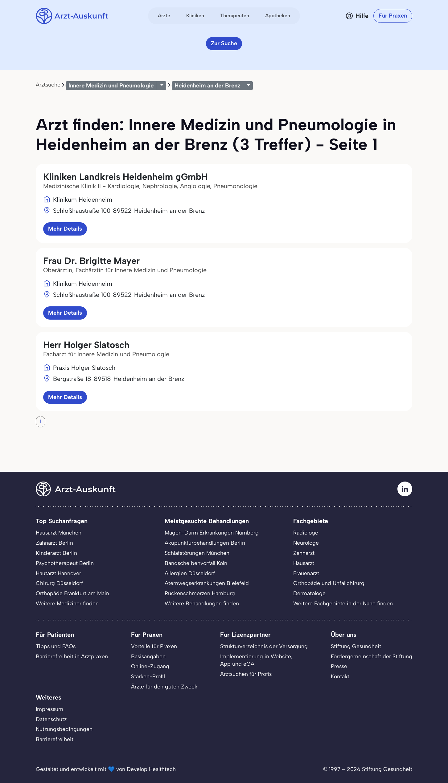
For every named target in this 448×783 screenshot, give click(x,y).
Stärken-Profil (148, 676)
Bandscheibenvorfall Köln (196, 563)
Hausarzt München (58, 532)
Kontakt (340, 676)
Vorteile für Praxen (154, 646)
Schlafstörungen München (197, 553)
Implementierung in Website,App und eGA (256, 660)
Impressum (49, 709)
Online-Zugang (150, 666)
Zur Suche (224, 43)
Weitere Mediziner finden (67, 603)
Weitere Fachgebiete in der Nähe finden (343, 603)
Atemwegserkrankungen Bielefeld (207, 583)
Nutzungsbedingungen (64, 729)
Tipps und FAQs (56, 646)
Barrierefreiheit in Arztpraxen (72, 656)
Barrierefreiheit (54, 739)
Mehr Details (65, 228)
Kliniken (195, 15)
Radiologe (305, 532)
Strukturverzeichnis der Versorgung (264, 646)
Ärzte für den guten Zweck (164, 686)
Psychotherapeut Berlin (65, 563)
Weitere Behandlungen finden (202, 603)
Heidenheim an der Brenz (207, 85)
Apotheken (277, 15)
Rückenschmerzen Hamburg (200, 593)
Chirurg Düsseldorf (59, 583)
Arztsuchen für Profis (246, 674)
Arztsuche (48, 84)
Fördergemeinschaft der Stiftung (371, 656)
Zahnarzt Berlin (54, 542)
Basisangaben (148, 656)
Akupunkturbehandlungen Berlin (205, 542)
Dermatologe (309, 593)
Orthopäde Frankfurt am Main (72, 593)
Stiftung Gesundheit (356, 646)
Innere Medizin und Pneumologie (111, 85)
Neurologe (306, 542)
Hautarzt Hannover (58, 573)
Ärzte (164, 15)
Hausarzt (303, 563)
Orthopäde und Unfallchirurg (328, 583)
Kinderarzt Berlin (56, 553)
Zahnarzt (303, 553)
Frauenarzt (306, 573)
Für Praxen (393, 15)
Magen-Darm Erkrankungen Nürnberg (212, 532)
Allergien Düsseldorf (190, 573)
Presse (339, 666)
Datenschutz (51, 719)
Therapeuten (234, 15)
